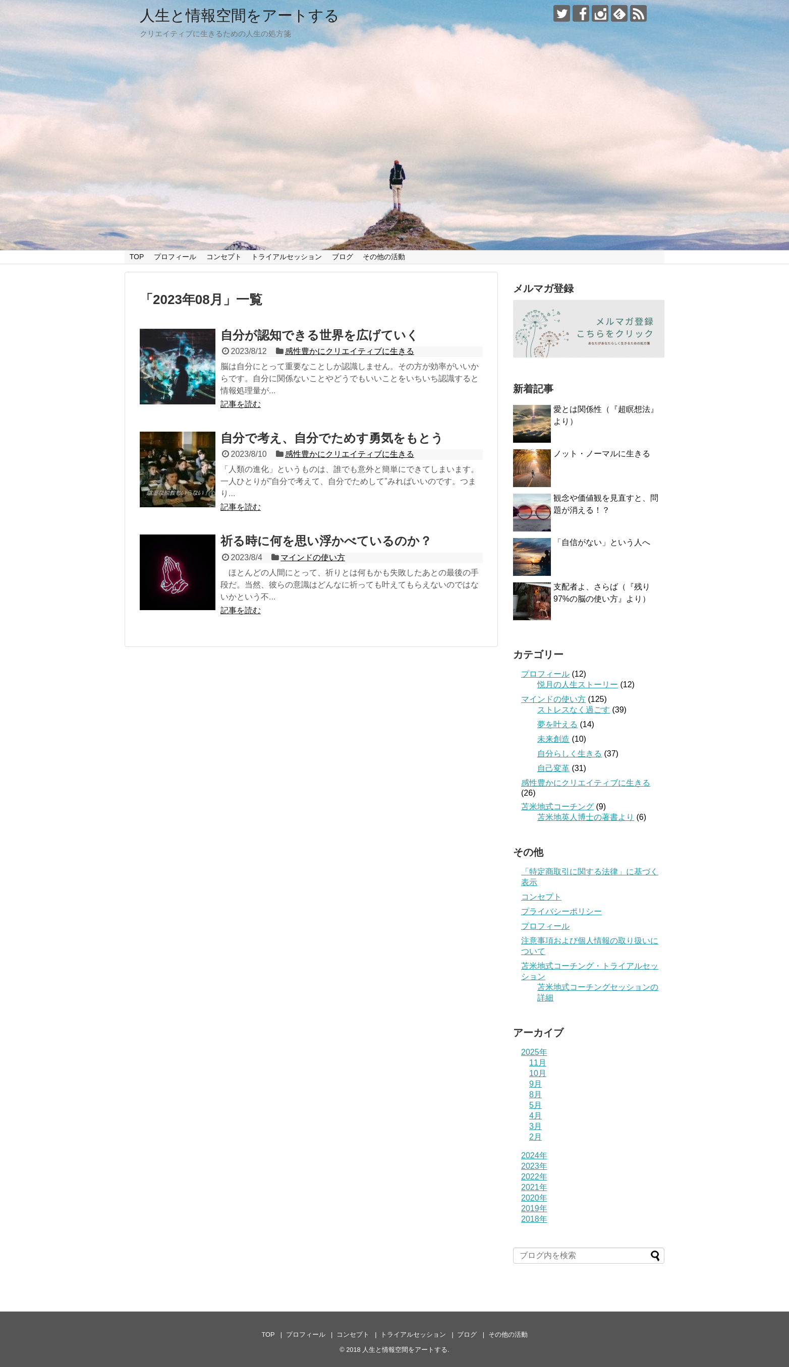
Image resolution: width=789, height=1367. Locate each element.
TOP (137, 257)
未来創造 (553, 739)
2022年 (534, 1176)
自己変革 (553, 768)
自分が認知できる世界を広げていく (319, 335)
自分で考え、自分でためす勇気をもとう (331, 438)
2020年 (534, 1198)
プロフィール (175, 257)
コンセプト (224, 257)
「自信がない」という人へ (601, 542)
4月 (535, 1115)
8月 (535, 1094)
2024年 (534, 1155)
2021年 (534, 1187)
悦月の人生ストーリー (577, 684)
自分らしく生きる (569, 753)
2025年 (534, 1052)
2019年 (534, 1208)
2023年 (534, 1166)
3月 (535, 1126)
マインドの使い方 (312, 557)
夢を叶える (557, 724)
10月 (537, 1073)
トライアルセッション (286, 257)
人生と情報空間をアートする (240, 15)
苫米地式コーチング (557, 806)
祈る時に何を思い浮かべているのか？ (326, 541)
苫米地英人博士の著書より (585, 817)
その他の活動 (384, 257)
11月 (537, 1062)
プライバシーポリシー (561, 911)
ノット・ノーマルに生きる (601, 453)
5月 (535, 1105)
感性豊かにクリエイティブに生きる (349, 351)
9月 (535, 1084)
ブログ (342, 257)
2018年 (534, 1219)
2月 (535, 1137)
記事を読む (240, 404)
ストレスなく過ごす (573, 709)
